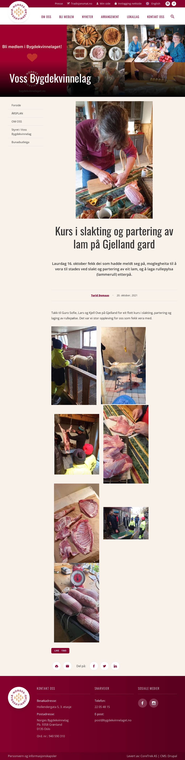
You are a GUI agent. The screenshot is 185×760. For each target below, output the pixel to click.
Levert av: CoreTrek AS (142, 756)
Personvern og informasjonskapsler (32, 756)
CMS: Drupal (168, 756)
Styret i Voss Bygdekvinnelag (21, 132)
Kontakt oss (155, 17)
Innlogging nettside (130, 3)
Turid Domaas (100, 295)
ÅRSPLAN (17, 113)
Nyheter (87, 17)
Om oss (46, 17)
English (155, 3)
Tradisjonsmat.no (81, 3)
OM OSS (17, 121)
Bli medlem (66, 17)
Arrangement (110, 17)
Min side (105, 3)
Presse (59, 3)
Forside (16, 105)
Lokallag (133, 17)
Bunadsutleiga (20, 142)
